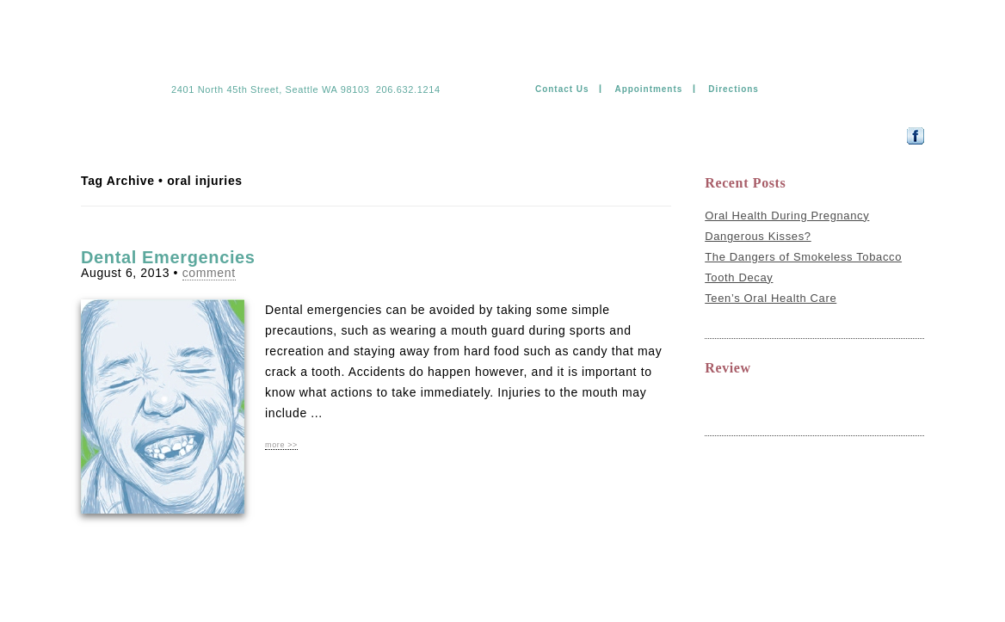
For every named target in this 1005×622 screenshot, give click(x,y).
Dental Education (628, 135)
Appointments (648, 89)
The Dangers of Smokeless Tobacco (803, 256)
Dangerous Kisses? (758, 236)
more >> (281, 444)
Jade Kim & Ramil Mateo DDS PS (273, 62)
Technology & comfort (311, 135)
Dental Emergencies (168, 257)
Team (147, 135)
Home (96, 135)
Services (205, 135)
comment (209, 273)
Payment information (504, 135)
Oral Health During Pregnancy (787, 215)
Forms (409, 135)
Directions (733, 89)
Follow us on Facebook (856, 135)
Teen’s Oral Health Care (770, 298)
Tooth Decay (739, 277)
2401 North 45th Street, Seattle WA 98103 (270, 89)
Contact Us (562, 89)
